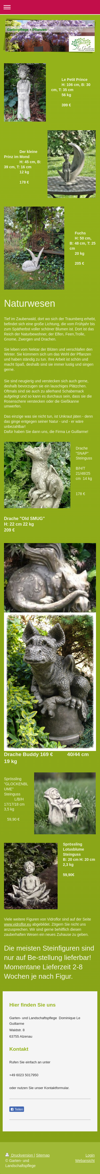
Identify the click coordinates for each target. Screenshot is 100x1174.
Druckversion (19, 1155)
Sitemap (43, 1155)
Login (90, 1155)
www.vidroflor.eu (17, 924)
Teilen (16, 1109)
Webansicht (85, 1160)
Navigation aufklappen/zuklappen (50, 7)
